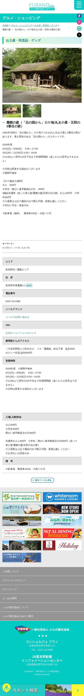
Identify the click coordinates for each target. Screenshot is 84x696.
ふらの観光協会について (15, 607)
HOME (5, 25)
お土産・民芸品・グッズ (46, 25)
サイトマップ (9, 589)
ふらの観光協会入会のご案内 (17, 616)
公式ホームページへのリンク (21, 333)
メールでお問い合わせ (17, 317)
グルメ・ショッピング (21, 25)
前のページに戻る (43, 480)
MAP (29, 285)
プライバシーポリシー (14, 580)
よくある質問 (9, 598)
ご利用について (10, 571)
